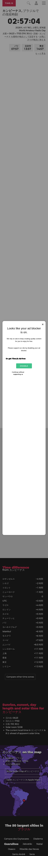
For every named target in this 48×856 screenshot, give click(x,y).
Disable (24, 366)
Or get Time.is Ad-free (15, 359)
